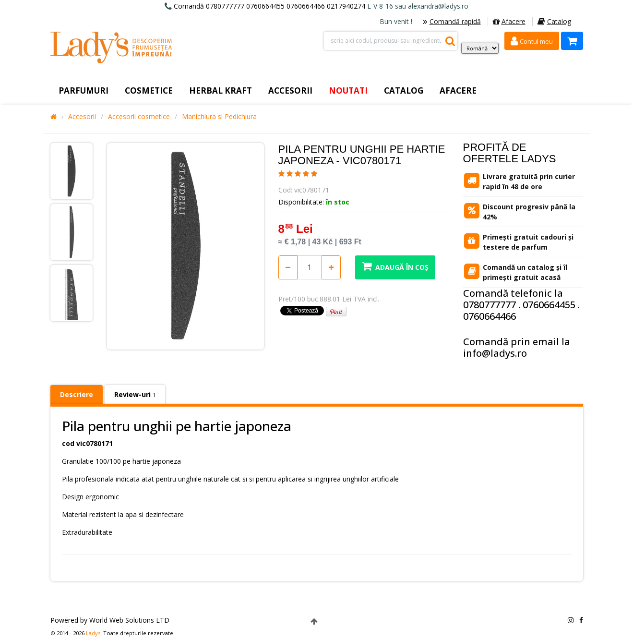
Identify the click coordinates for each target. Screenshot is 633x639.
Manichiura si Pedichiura (219, 116)
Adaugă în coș (395, 266)
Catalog (554, 21)
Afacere (509, 21)
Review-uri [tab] (134, 394)
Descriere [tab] (76, 394)
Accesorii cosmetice (139, 116)
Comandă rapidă (452, 21)
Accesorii (82, 116)
